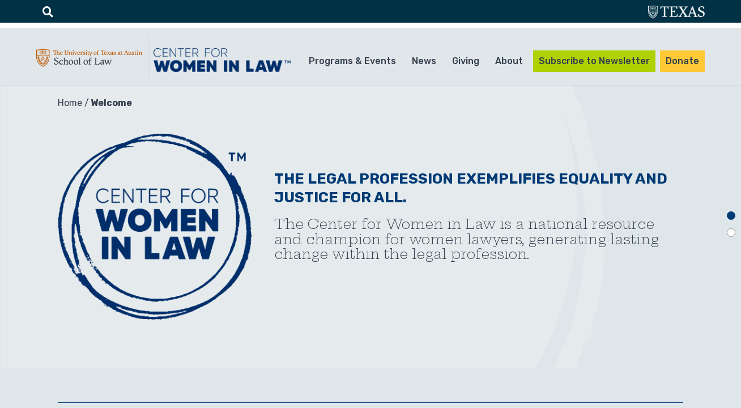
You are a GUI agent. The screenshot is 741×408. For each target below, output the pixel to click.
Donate (682, 61)
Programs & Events (352, 61)
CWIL (224, 60)
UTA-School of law (89, 60)
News (424, 61)
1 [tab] (731, 215)
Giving (465, 61)
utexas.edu (676, 13)
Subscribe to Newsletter (594, 61)
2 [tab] (731, 232)
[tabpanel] (370, 226)
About (509, 61)
